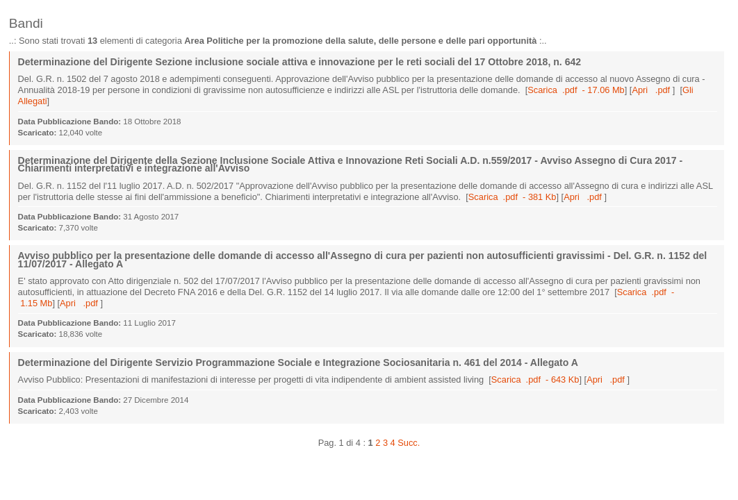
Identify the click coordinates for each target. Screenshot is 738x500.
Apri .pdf (652, 90)
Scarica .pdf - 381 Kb (512, 197)
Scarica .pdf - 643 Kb (535, 379)
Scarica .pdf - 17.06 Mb (575, 90)
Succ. (408, 443)
